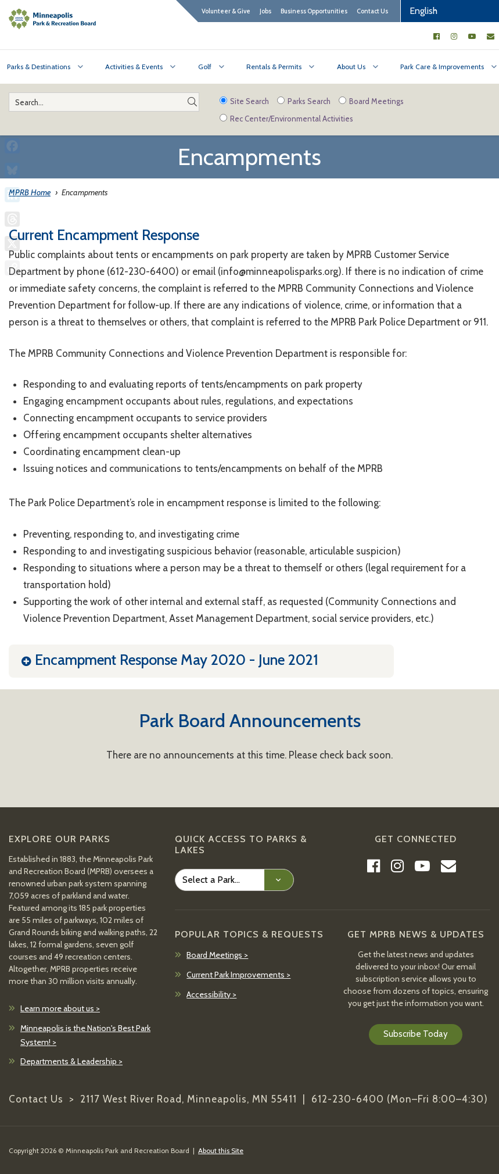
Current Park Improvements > (238, 974)
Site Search (244, 101)
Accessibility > (211, 994)
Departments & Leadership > (71, 1061)
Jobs (265, 11)
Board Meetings (371, 101)
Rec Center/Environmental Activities (286, 118)
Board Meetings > (217, 955)
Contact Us (372, 11)
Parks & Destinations (38, 66)
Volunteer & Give (226, 11)
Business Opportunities (314, 11)
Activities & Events (134, 66)
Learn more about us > (60, 1008)
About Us (351, 66)
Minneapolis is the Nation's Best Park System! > (85, 1035)
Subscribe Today (415, 1034)
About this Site (220, 1150)
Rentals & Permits (273, 66)
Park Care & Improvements (442, 66)
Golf (204, 66)
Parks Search (304, 101)
